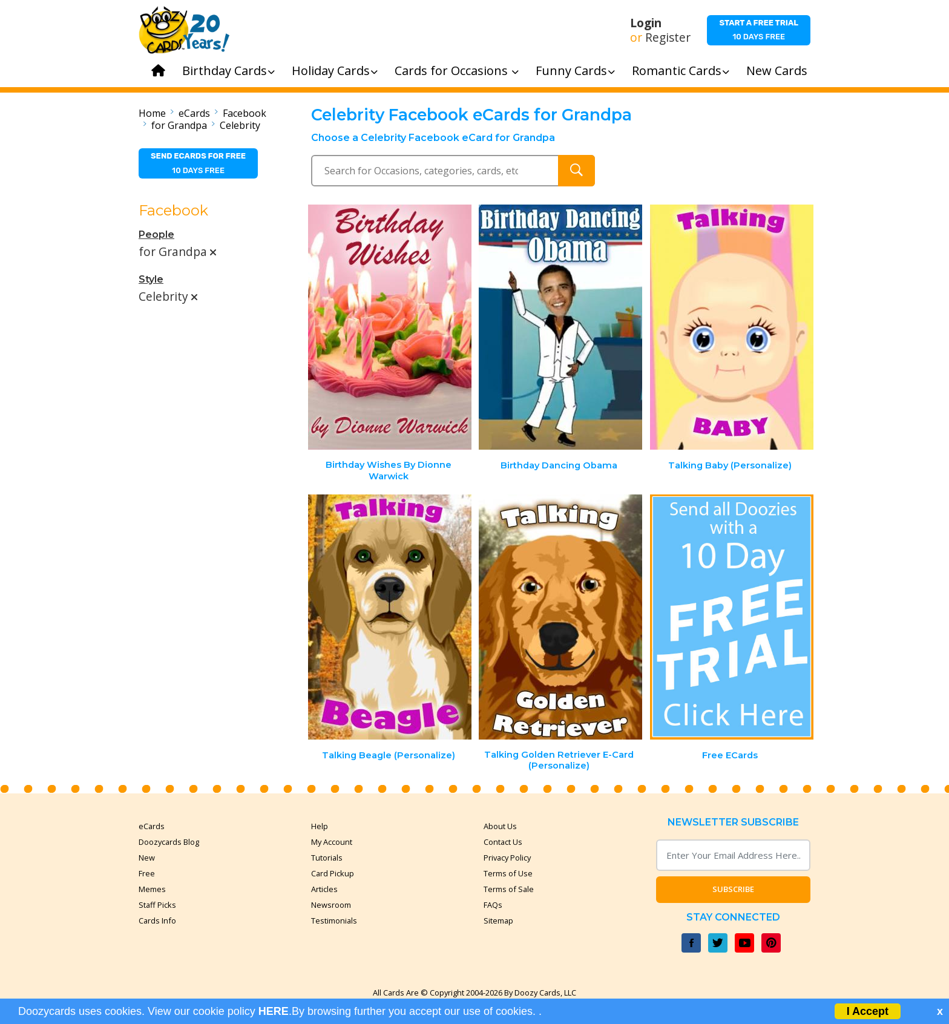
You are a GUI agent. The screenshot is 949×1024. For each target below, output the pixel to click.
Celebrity (240, 125)
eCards (194, 113)
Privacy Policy (507, 857)
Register (668, 37)
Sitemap (498, 920)
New (147, 857)
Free (147, 873)
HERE (273, 1011)
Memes (152, 889)
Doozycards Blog (169, 842)
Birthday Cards (228, 70)
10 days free (758, 29)
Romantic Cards (680, 70)
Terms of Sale (509, 889)
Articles (324, 889)
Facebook (244, 113)
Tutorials (327, 857)
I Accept (867, 1011)
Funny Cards (575, 70)
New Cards (776, 70)
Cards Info (157, 920)
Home (152, 113)
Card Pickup (332, 873)
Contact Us (503, 842)
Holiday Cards (335, 70)
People (156, 234)
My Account (331, 842)
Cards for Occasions (457, 70)
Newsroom (331, 905)
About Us (500, 826)
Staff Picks (157, 905)
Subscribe (733, 889)
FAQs (493, 905)
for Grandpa (179, 125)
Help (319, 826)
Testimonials (334, 920)
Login (646, 23)
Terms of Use (508, 873)
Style (151, 279)
